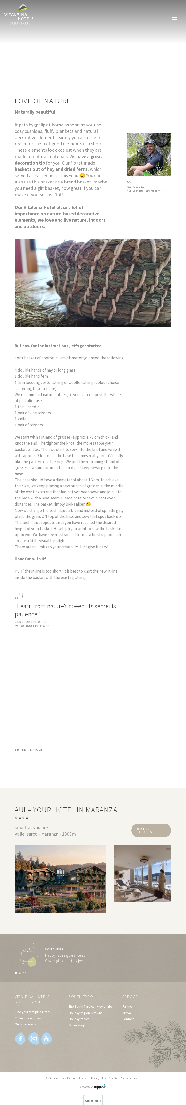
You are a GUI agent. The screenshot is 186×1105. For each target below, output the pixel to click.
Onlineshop (77, 1025)
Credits (113, 1078)
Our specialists (26, 1024)
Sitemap (83, 1078)
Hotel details (143, 830)
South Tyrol (83, 996)
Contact (128, 1019)
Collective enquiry (28, 1018)
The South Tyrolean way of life (90, 1007)
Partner (127, 1007)
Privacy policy (98, 1078)
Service (131, 996)
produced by (93, 1086)
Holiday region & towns (85, 1013)
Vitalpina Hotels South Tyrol (34, 999)
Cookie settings (128, 1078)
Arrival (127, 1013)
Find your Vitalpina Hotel (32, 1012)
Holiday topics (79, 1019)
